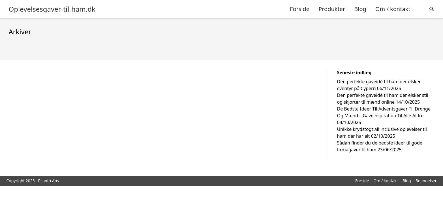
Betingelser (426, 180)
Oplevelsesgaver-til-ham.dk (52, 9)
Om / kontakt (392, 9)
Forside (299, 9)
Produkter (331, 9)
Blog (360, 9)
